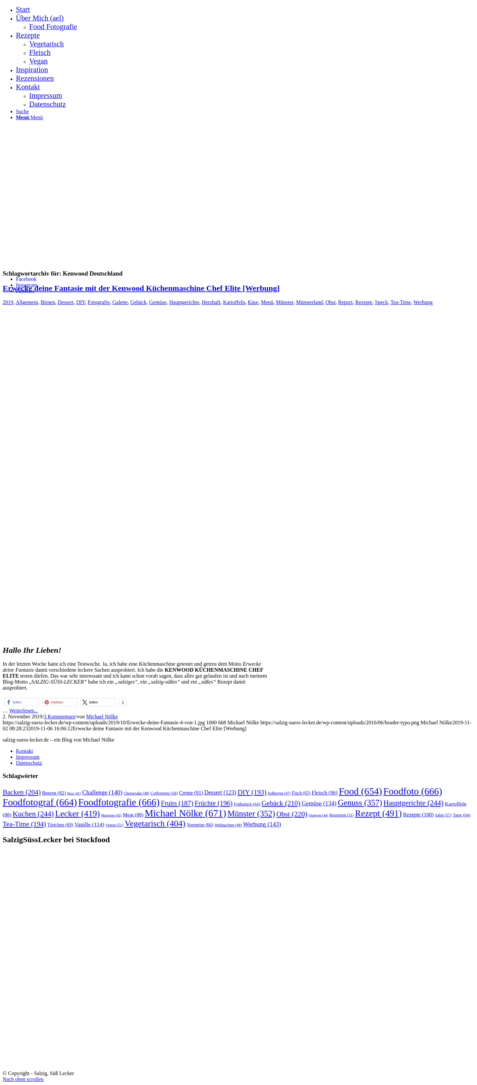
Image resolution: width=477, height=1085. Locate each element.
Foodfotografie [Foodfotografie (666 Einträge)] (118, 802)
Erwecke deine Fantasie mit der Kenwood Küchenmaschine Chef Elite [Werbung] (141, 288)
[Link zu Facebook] (26, 279)
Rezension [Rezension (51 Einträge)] (342, 815)
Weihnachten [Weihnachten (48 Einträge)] (227, 825)
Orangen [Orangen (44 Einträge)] (318, 815)
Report (345, 302)
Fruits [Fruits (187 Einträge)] (177, 803)
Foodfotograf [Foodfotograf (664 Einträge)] (40, 802)
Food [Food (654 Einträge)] (360, 791)
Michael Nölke (102, 716)
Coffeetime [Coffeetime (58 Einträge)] (164, 793)
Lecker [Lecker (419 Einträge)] (77, 813)
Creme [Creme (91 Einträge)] (191, 793)
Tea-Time (401, 302)
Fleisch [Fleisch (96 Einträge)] (325, 793)
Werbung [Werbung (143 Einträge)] (262, 824)
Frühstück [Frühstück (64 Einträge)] (247, 803)
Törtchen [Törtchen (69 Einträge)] (60, 824)
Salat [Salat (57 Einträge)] (443, 815)
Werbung (423, 302)
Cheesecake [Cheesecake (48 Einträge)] (136, 793)
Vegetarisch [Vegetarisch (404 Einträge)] (155, 823)
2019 (8, 302)
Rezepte (363, 302)
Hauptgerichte (184, 302)
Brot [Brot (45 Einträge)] (74, 793)
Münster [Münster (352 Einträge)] (251, 813)
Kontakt (24, 751)
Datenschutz (29, 763)
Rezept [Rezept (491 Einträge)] (378, 813)
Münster (284, 302)
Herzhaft (211, 302)
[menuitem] (245, 9)
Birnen (48, 302)
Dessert (66, 302)
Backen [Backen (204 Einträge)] (22, 792)
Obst (331, 302)
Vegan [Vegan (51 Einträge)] (114, 825)
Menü (267, 302)
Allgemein (27, 302)
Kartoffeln (234, 302)
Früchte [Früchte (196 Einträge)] (214, 803)
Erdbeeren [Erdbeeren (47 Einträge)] (279, 793)
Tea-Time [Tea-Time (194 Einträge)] (24, 824)
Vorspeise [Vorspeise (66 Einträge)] (200, 824)
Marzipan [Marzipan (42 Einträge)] (111, 815)
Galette (120, 302)
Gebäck (138, 302)
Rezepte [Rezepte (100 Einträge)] (418, 814)
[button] (21, 702)
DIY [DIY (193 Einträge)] (252, 792)
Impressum (27, 757)
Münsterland (309, 302)
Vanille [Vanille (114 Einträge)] (89, 824)
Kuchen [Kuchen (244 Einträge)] (33, 814)
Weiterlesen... (23, 710)
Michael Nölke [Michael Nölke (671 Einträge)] (185, 813)
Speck (381, 302)
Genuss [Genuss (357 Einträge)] (360, 802)
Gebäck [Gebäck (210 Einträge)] (281, 803)
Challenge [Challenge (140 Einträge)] (102, 792)
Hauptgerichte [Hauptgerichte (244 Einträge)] (414, 803)
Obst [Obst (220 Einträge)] (291, 814)
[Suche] (22, 111)
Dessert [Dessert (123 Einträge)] (220, 792)
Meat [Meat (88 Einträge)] (133, 814)
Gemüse (157, 302)
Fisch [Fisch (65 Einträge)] (301, 793)
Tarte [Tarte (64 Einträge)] (461, 814)
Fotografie (99, 302)
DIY (80, 302)
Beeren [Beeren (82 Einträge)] (54, 793)
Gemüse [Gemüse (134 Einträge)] (319, 803)
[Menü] (29, 117)
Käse (253, 302)
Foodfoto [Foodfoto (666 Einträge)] (412, 791)
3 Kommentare (60, 716)
